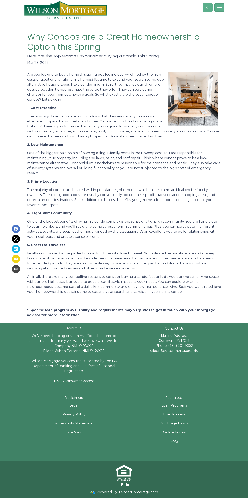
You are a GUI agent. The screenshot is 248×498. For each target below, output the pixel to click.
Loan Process (174, 414)
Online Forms (174, 432)
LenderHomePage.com (138, 492)
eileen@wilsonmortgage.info (174, 351)
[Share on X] (16, 239)
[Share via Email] (16, 259)
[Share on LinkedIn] (16, 249)
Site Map (74, 432)
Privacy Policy (73, 414)
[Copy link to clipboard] (16, 269)
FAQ (174, 441)
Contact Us (174, 328)
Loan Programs (174, 405)
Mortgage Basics (174, 423)
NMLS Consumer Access (74, 381)
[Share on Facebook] (16, 229)
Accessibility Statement (74, 423)
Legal (74, 405)
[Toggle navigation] (219, 7)
